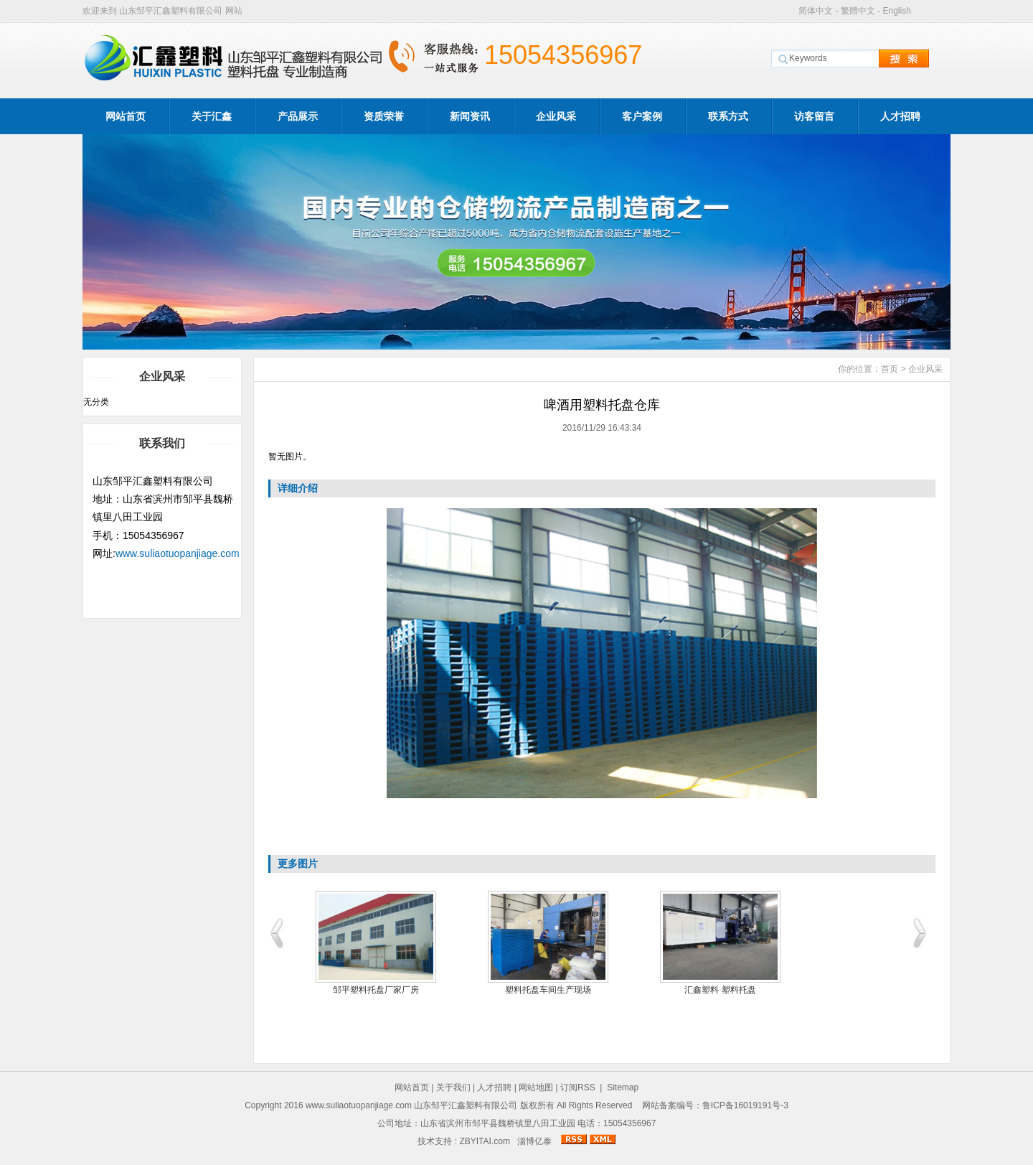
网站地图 (536, 1087)
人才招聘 (900, 116)
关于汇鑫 (212, 116)
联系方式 (728, 116)
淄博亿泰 (534, 1141)
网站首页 (125, 116)
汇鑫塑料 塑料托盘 (738, 990)
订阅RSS (577, 1087)
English (896, 11)
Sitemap (622, 1087)
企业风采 (556, 116)
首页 (889, 369)
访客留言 (814, 116)
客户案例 (642, 116)
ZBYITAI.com (484, 1141)
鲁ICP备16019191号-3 (745, 1105)
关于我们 (453, 1087)
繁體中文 (858, 11)
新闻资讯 (470, 116)
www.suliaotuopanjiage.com (177, 553)
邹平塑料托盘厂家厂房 (395, 990)
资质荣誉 (384, 116)
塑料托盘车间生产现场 (567, 990)
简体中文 (815, 11)
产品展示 (298, 116)
